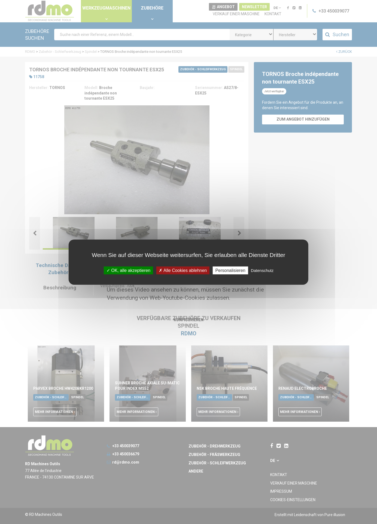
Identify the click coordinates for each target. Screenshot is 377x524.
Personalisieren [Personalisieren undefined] (230, 270)
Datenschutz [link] (262, 270)
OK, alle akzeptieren (129, 270)
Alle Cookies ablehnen (183, 270)
